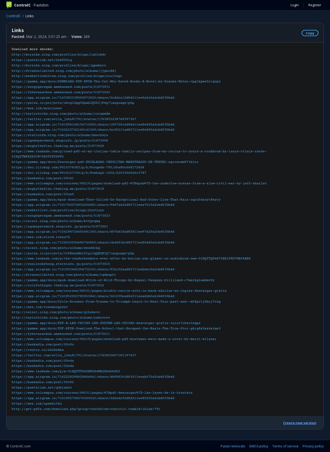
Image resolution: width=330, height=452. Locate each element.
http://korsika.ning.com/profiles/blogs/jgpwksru (59, 65)
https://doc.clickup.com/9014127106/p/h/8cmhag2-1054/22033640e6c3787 (79, 173)
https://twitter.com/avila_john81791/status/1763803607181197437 (74, 355)
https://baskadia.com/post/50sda (43, 366)
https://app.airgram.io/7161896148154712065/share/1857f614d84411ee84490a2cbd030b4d (93, 124)
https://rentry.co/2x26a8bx (38, 350)
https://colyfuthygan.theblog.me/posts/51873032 (58, 285)
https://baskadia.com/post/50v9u (43, 344)
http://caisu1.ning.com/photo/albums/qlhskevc (56, 312)
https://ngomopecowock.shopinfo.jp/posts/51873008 (60, 140)
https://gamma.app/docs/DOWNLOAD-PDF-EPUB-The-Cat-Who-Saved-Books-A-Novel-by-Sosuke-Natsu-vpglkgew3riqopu (116, 81)
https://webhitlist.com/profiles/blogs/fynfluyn (58, 210)
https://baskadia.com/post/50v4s (43, 361)
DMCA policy (258, 446)
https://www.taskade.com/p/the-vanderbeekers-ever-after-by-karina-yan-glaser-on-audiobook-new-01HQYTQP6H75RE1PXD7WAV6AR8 (131, 258)
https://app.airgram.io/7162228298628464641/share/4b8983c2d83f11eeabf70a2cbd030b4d (93, 377)
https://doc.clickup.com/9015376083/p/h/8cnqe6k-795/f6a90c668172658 (78, 167)
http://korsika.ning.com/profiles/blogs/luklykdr (59, 55)
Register (314, 5)
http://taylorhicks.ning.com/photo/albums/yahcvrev (61, 318)
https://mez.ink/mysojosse (37, 108)
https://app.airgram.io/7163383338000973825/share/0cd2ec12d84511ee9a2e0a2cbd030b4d (93, 98)
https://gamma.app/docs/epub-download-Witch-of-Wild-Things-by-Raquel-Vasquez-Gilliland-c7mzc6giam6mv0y (113, 280)
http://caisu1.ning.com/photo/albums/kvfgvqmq (56, 221)
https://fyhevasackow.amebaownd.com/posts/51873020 (61, 92)
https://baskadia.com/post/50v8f (43, 382)
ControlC (13, 15)
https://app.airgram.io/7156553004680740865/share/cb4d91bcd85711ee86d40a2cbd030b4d (93, 242)
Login (295, 5)
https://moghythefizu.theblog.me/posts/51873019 (58, 189)
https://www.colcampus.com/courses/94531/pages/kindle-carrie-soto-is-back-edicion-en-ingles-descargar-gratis (119, 291)
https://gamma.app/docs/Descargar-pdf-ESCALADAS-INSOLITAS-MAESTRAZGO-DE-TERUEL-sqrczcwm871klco (105, 162)
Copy (310, 33)
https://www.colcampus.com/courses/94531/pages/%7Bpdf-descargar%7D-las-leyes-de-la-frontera (102, 393)
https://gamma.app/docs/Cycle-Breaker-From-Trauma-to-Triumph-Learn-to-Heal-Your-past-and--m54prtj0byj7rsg (116, 302)
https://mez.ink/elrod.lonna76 (41, 237)
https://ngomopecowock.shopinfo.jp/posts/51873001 (60, 226)
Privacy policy (313, 446)
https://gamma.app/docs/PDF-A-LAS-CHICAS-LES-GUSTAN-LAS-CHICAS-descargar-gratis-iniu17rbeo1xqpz (106, 323)
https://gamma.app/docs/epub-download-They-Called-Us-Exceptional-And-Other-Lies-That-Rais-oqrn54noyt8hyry (116, 200)
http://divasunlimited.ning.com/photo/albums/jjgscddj (64, 71)
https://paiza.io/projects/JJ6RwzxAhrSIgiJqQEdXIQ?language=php (73, 253)
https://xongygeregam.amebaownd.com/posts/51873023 (61, 216)
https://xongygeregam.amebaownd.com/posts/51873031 (61, 87)
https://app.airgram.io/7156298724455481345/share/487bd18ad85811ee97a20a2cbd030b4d (93, 232)
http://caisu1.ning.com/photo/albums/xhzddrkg (56, 248)
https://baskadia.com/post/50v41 (43, 178)
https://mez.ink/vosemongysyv (40, 307)
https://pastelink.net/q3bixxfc (42, 388)
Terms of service (286, 446)
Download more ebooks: (139, 229)
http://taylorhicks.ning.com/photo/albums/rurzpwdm (61, 114)
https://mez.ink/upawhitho (37, 404)
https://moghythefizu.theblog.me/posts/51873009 (58, 146)
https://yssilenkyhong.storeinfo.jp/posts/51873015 (61, 264)
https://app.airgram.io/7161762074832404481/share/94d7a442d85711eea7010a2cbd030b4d (93, 205)
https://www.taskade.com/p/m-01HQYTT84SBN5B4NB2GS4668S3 (66, 371)
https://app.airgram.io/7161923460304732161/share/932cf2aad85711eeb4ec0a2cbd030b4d (93, 269)
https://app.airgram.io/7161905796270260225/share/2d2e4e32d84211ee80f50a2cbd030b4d (93, 398)
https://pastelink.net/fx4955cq (42, 60)
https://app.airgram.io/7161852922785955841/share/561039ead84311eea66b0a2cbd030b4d (93, 296)
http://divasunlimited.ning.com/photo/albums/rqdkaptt (64, 275)
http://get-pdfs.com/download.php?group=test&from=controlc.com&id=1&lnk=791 (86, 409)
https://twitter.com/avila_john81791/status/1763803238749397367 (74, 119)
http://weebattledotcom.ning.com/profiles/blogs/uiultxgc (67, 76)
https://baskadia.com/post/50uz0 (43, 194)
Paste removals (233, 446)
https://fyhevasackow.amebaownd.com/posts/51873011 (61, 334)
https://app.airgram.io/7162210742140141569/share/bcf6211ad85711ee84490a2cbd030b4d (93, 130)
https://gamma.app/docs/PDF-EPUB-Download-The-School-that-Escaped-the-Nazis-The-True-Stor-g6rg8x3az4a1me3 (116, 328)
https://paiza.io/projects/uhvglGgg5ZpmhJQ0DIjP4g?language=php (73, 103)
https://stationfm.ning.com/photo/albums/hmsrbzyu (60, 135)
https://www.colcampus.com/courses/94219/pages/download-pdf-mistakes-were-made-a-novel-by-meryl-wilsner (114, 339)
